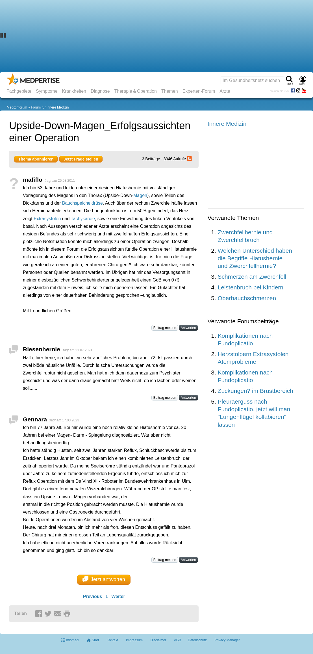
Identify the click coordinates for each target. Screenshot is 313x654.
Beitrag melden (164, 328)
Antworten (188, 328)
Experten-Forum (198, 91)
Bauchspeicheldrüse (82, 203)
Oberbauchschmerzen (247, 298)
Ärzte (224, 91)
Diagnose (100, 91)
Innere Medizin (227, 123)
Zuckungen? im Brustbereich (255, 390)
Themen (169, 91)
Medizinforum (17, 107)
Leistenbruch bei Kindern (250, 287)
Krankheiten (74, 91)
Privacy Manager (227, 640)
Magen (140, 195)
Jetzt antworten (103, 579)
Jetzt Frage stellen (81, 159)
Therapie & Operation (135, 91)
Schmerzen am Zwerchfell (252, 276)
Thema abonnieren (35, 159)
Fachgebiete (18, 91)
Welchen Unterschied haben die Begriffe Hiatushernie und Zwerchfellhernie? (255, 258)
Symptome (46, 91)
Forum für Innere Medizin (50, 107)
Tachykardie (83, 218)
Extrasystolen (47, 218)
